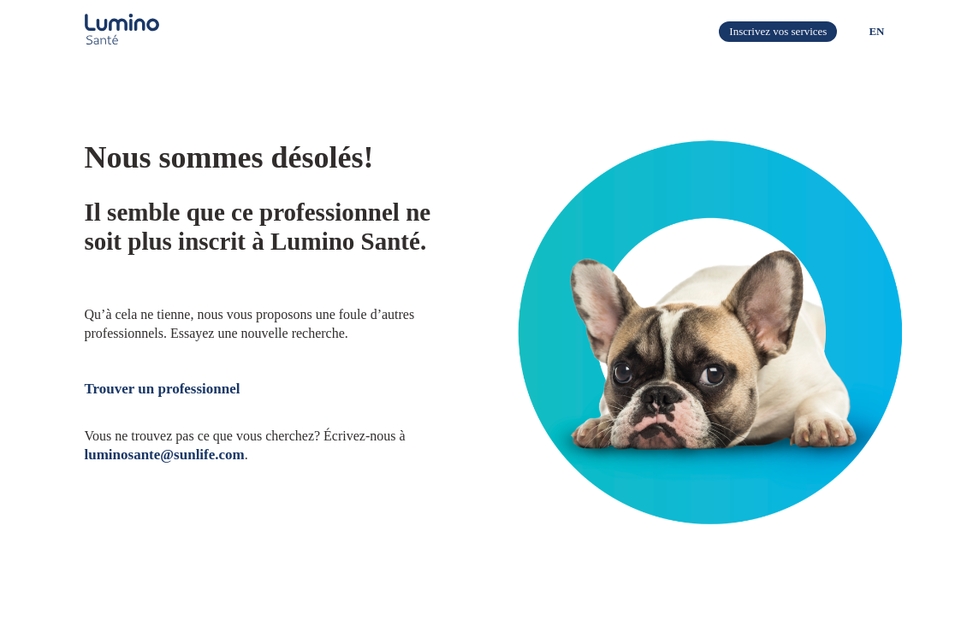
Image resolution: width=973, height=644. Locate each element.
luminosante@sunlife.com (165, 454)
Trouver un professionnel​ (162, 389)
